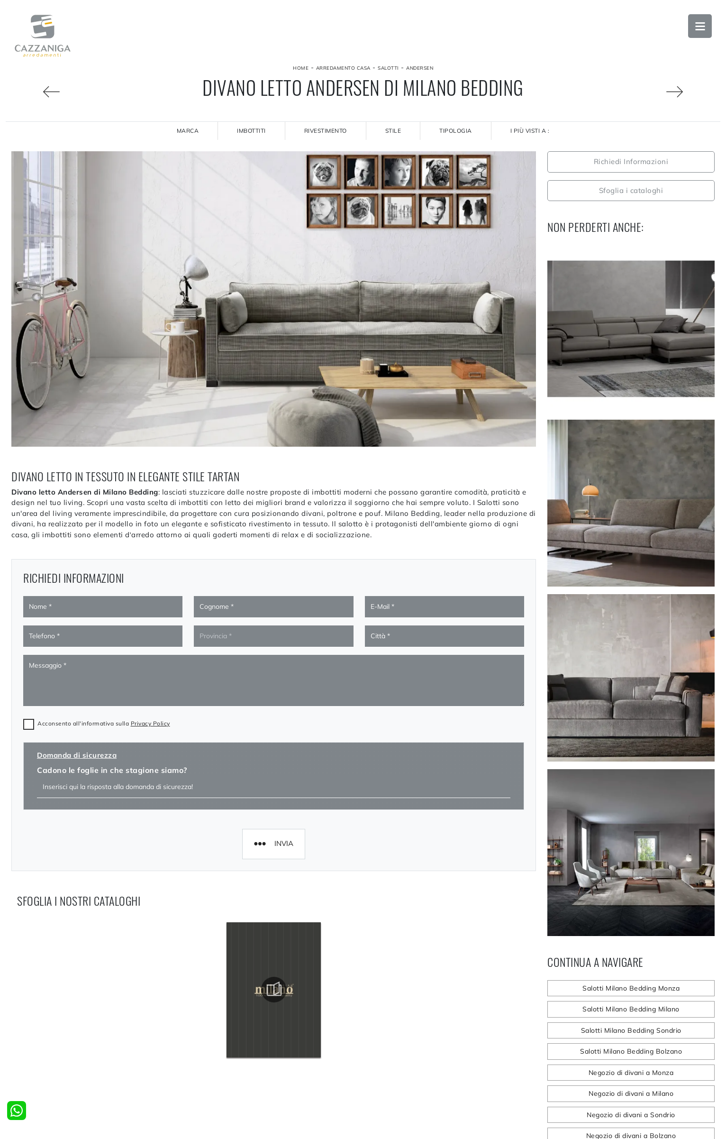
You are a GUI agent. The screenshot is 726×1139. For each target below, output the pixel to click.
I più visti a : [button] (530, 130)
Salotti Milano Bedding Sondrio (631, 1030)
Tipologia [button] (455, 130)
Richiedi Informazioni (631, 161)
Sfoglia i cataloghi (631, 190)
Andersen (419, 68)
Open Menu (700, 26)
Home (301, 68)
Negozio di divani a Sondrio (631, 1115)
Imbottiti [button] (251, 130)
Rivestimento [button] (325, 130)
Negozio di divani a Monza (631, 1072)
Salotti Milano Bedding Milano (631, 1009)
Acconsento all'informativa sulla (103, 613)
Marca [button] (188, 130)
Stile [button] (393, 130)
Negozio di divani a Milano (631, 1093)
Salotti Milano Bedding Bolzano (631, 1051)
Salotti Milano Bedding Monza (631, 988)
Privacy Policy (150, 613)
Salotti (388, 68)
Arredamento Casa (343, 68)
